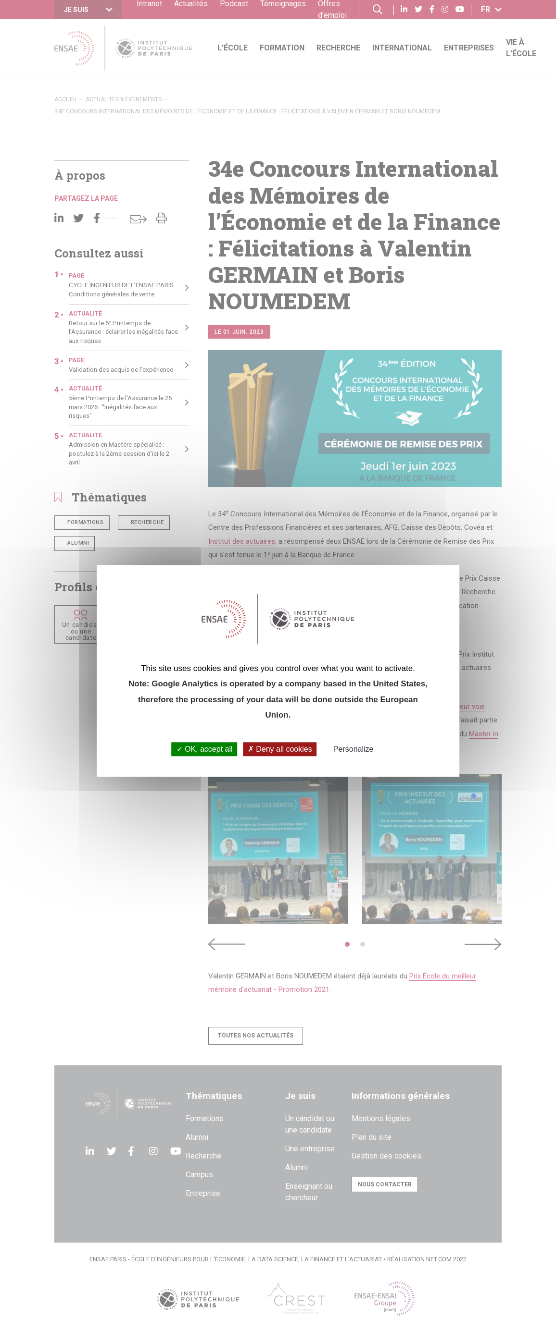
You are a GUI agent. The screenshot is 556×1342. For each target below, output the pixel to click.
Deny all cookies (280, 749)
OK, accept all (205, 749)
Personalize (353, 749)
